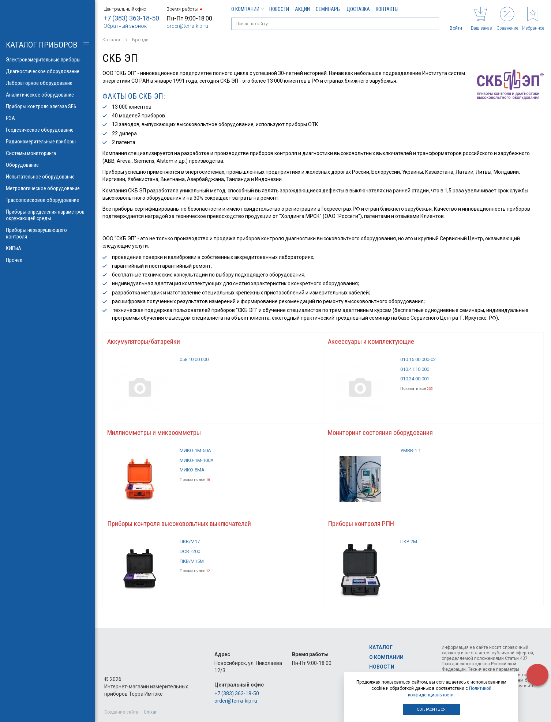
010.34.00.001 (416, 382)
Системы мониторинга (47, 153)
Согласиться (431, 709)
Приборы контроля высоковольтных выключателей (186, 527)
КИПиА (47, 248)
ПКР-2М (409, 547)
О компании (247, 9)
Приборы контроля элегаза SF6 (47, 106)
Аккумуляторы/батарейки (146, 342)
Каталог (381, 648)
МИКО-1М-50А (197, 454)
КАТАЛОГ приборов (41, 44)
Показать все (418, 392)
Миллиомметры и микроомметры (158, 435)
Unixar (150, 712)
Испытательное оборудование (47, 176)
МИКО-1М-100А (199, 464)
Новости (279, 9)
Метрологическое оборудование (47, 188)
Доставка (358, 9)
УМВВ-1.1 (411, 454)
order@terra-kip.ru (187, 26)
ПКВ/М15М (193, 568)
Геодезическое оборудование (47, 130)
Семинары (328, 9)
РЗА (47, 118)
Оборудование (47, 165)
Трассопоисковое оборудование (47, 200)
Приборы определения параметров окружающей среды (47, 215)
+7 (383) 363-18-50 (131, 18)
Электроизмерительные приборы (47, 59)
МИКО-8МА (193, 475)
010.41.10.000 (416, 372)
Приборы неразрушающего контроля (47, 233)
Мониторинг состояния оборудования (383, 435)
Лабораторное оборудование (47, 83)
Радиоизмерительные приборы (47, 141)
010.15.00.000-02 (420, 361)
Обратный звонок (125, 26)
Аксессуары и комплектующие (373, 342)
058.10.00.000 (196, 361)
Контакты (387, 9)
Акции (302, 9)
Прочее (47, 260)
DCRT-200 (191, 557)
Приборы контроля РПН (364, 527)
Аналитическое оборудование (47, 94)
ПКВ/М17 (191, 547)
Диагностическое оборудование (47, 71)
